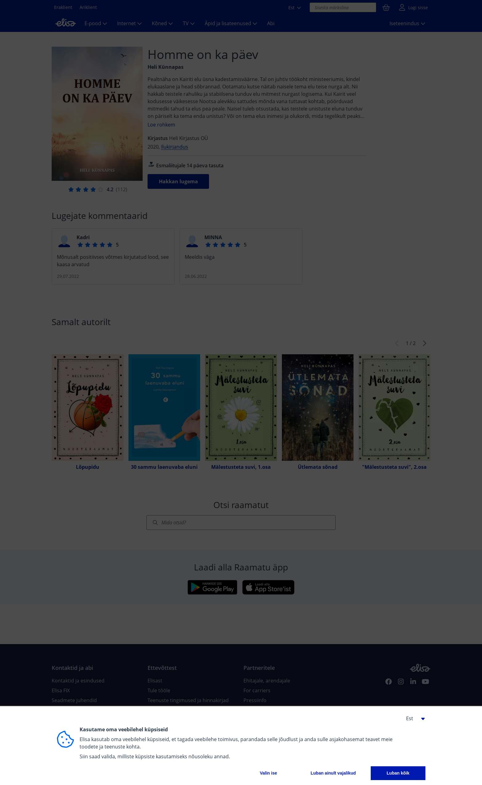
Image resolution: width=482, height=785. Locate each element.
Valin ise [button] (268, 773)
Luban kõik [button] (398, 773)
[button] (413, 718)
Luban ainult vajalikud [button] (333, 773)
